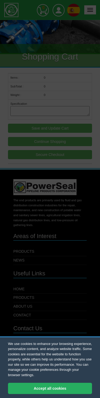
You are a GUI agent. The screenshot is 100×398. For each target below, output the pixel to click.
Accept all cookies (50, 388)
